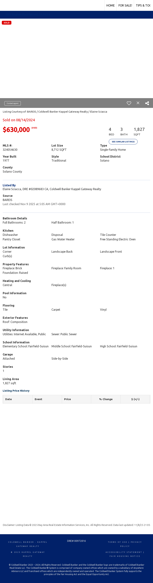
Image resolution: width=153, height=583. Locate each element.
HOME (110, 5)
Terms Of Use (117, 542)
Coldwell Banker (21, 542)
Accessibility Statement (124, 552)
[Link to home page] (5, 5)
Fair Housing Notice (125, 556)
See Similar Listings (123, 142)
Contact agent (12, 103)
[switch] (128, 103)
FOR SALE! (125, 5)
